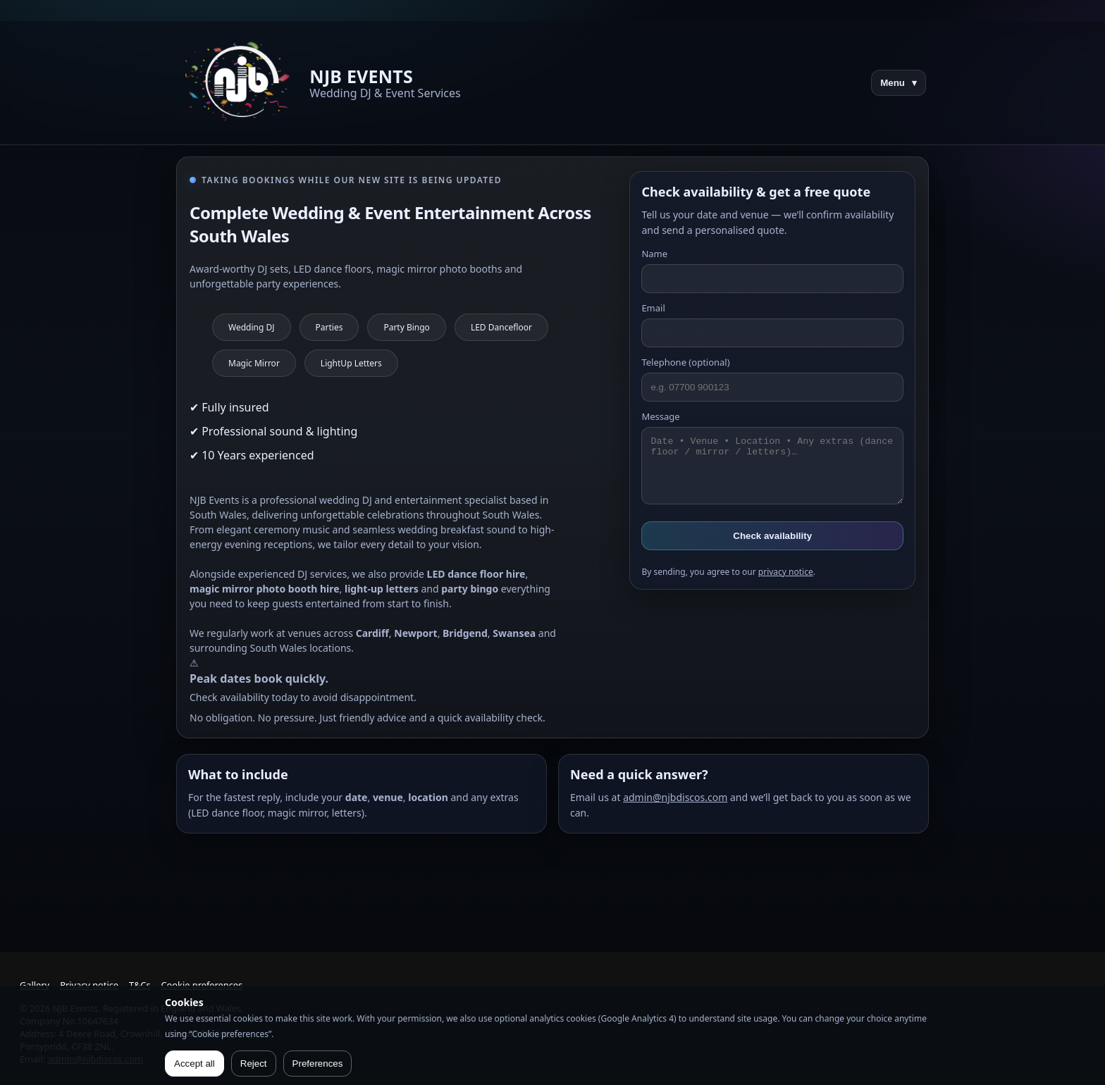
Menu (898, 83)
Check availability (772, 536)
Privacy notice (89, 985)
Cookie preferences (202, 985)
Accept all (194, 1063)
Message (772, 457)
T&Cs (139, 985)
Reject (253, 1063)
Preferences (317, 1063)
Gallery (34, 985)
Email (772, 324)
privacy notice (785, 572)
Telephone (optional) (772, 379)
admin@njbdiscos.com (675, 797)
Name (772, 270)
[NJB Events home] (240, 82)
